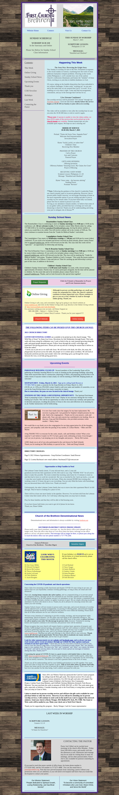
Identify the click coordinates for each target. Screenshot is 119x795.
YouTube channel (53, 102)
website (56, 640)
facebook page (68, 640)
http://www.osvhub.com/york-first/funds (41, 307)
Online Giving (77, 319)
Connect (50, 31)
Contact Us (86, 31)
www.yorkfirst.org (31, 305)
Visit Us (68, 31)
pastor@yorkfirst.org (37, 243)
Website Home (33, 31)
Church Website (41, 319)
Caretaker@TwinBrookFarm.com (57, 228)
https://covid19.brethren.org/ (38, 656)
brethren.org (84, 520)
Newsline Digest (77, 544)
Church (29, 545)
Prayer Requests (39, 282)
